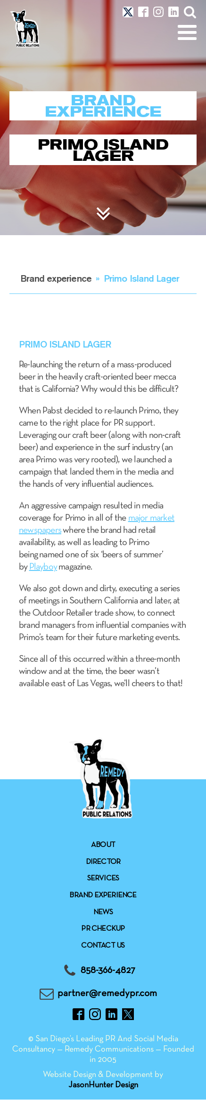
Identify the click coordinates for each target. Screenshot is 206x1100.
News (103, 912)
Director (103, 862)
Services (103, 878)
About (103, 845)
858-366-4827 (108, 970)
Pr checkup (102, 929)
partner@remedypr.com (107, 993)
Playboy (43, 567)
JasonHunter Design (103, 1085)
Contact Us (102, 945)
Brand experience (55, 278)
